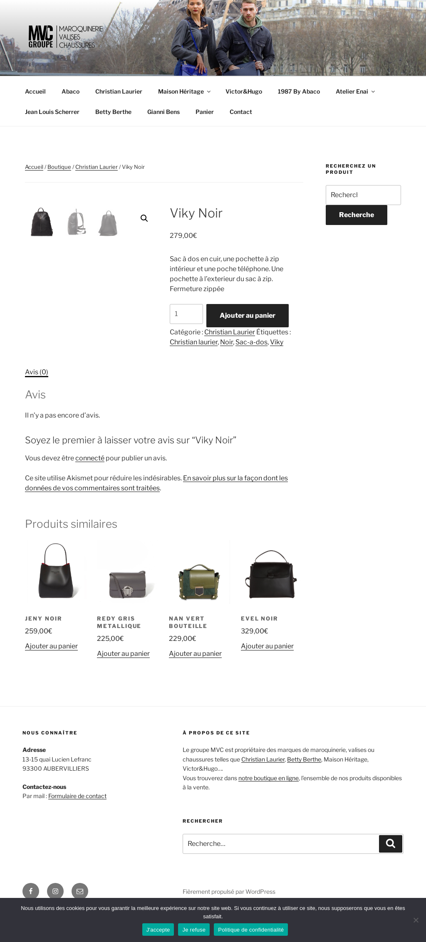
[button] (144, 218)
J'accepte (158, 930)
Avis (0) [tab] (36, 402)
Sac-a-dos (251, 342)
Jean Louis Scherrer (52, 111)
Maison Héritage (185, 91)
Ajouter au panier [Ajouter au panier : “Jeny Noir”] (51, 676)
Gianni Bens (163, 111)
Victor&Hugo (243, 91)
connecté (89, 488)
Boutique (59, 166)
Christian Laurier (118, 91)
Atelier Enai (356, 91)
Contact (241, 111)
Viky (276, 342)
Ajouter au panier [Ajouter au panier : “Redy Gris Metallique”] (123, 684)
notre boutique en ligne (268, 807)
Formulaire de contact (77, 826)
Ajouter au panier (247, 315)
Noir (226, 342)
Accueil (35, 91)
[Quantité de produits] (186, 314)
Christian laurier (194, 342)
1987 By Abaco (299, 91)
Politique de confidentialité (251, 930)
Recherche (356, 215)
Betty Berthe (113, 111)
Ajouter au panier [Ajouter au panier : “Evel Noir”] (267, 676)
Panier (205, 111)
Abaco (70, 91)
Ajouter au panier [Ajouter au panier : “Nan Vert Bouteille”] (195, 684)
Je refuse (194, 930)
